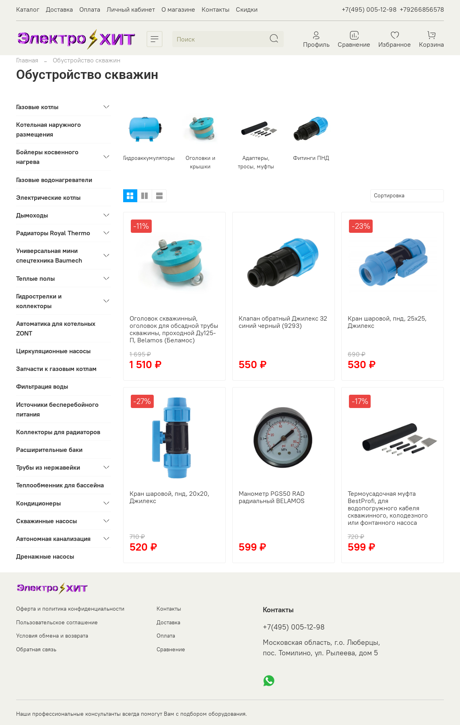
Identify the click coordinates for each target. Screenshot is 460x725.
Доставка (59, 9)
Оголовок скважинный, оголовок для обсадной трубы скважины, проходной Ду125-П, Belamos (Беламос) (174, 329)
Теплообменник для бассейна (60, 485)
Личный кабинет (131, 9)
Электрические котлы (48, 197)
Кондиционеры (38, 503)
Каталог (27, 9)
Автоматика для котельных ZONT (55, 328)
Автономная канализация (53, 538)
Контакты (215, 9)
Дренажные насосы (45, 556)
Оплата (89, 9)
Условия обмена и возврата (52, 635)
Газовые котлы (37, 107)
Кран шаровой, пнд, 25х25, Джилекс (387, 321)
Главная (27, 60)
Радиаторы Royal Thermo (53, 233)
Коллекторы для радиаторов (58, 432)
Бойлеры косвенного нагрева (47, 157)
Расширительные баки (49, 449)
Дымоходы (32, 215)
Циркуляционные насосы (53, 351)
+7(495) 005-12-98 (369, 9)
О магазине (178, 9)
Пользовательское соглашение (57, 622)
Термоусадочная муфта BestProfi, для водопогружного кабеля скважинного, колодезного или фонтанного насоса (388, 507)
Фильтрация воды (42, 386)
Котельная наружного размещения (48, 129)
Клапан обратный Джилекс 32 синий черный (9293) (283, 321)
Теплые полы (35, 278)
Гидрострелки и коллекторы (39, 301)
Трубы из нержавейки (48, 467)
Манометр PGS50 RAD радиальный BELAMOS (272, 497)
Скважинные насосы (46, 521)
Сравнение (171, 649)
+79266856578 (422, 9)
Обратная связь (36, 649)
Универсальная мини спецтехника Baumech (49, 255)
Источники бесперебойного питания (57, 409)
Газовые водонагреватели (54, 180)
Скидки (247, 9)
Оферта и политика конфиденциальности (70, 608)
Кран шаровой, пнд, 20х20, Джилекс (169, 497)
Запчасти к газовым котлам (56, 369)
